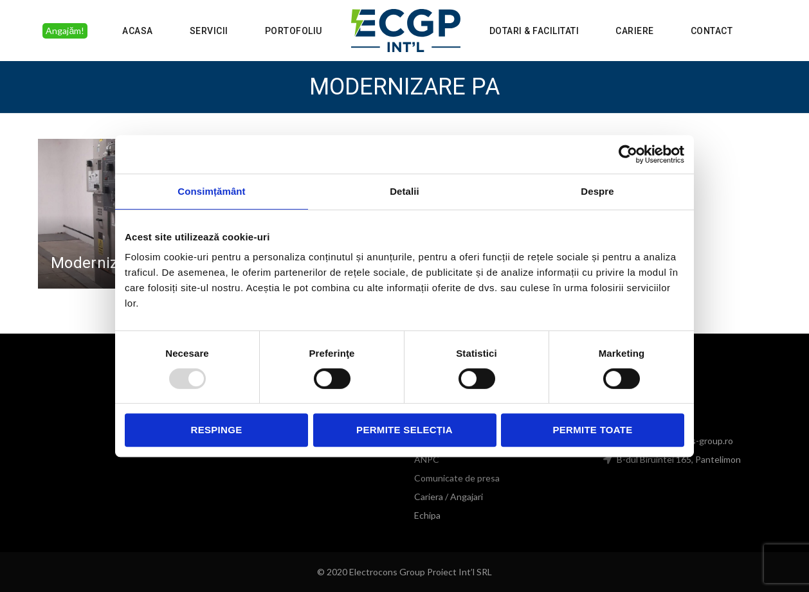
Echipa (427, 515)
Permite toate (592, 429)
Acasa (137, 31)
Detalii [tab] (404, 191)
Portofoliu (293, 31)
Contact (712, 31)
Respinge (216, 429)
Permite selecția (404, 429)
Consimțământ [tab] (211, 191)
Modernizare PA (107, 263)
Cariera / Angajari (448, 496)
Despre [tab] (597, 191)
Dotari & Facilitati (534, 31)
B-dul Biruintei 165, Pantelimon (678, 459)
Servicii (209, 31)
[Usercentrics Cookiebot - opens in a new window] (628, 154)
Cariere (634, 31)
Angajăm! (65, 30)
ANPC (426, 459)
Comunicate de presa (457, 477)
